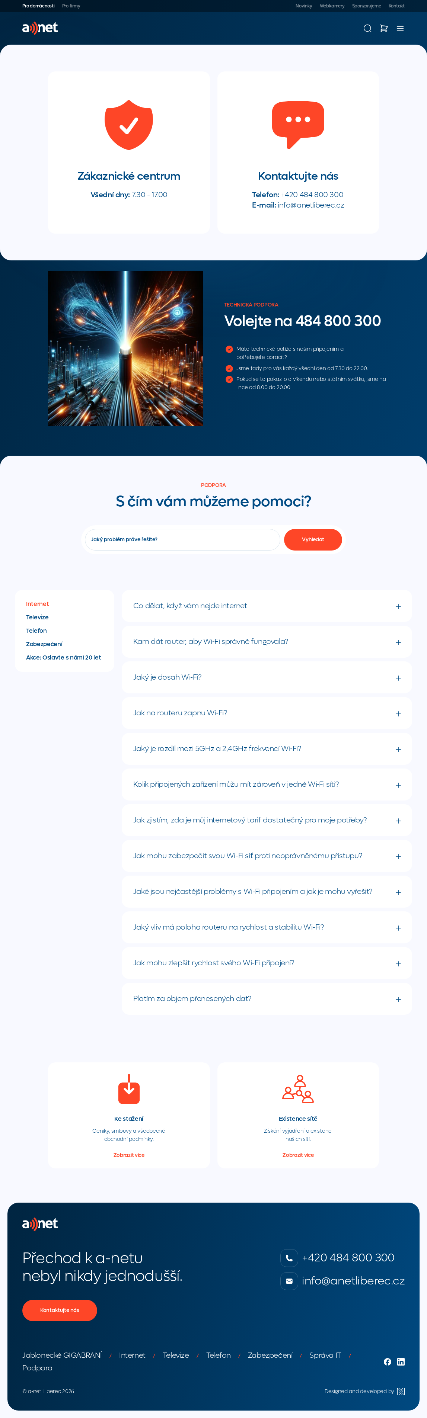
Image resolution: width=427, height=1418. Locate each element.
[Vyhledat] (313, 540)
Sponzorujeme (366, 6)
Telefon (36, 631)
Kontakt (397, 6)
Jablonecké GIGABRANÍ (62, 1355)
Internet (37, 604)
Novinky (304, 6)
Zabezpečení (44, 644)
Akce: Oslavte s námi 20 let (63, 658)
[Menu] (400, 28)
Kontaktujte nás (59, 1310)
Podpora (37, 1368)
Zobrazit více (129, 1155)
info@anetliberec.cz (311, 205)
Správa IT (325, 1355)
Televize (37, 617)
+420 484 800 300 (312, 194)
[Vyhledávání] (367, 28)
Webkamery (332, 6)
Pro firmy (71, 6)
